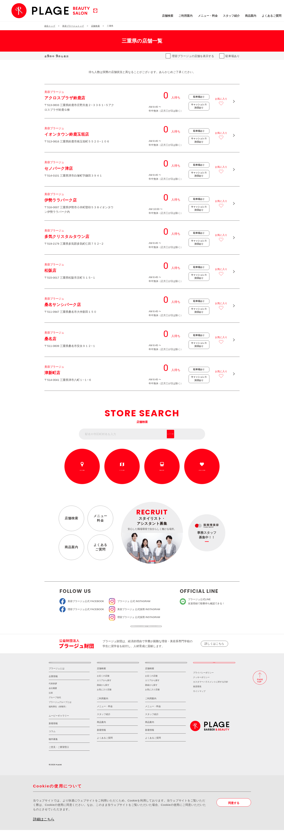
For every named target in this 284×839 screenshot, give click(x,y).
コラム (52, 740)
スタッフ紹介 (206, 15)
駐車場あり (233, 56)
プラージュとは (56, 677)
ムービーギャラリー (59, 724)
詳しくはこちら (214, 648)
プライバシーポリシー (203, 681)
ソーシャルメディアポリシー (169, 628)
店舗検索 (142, 15)
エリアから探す (122, 470)
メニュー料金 (100, 518)
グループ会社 (55, 706)
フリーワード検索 (188, 434)
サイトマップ (199, 700)
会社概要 (53, 697)
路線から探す (162, 470)
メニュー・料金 (183, 15)
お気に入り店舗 (104, 698)
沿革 (51, 702)
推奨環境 (197, 695)
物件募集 (53, 748)
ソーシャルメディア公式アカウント (114, 628)
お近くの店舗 (82, 470)
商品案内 (226, 15)
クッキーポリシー (201, 686)
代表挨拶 (53, 692)
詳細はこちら (43, 828)
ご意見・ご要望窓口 (59, 756)
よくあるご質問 (247, 15)
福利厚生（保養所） (58, 715)
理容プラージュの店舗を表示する (193, 56)
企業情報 (53, 685)
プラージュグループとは (60, 711)
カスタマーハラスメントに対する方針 (210, 691)
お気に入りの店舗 (202, 470)
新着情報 (53, 732)
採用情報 (214, 669)
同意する (233, 811)
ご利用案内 (161, 15)
